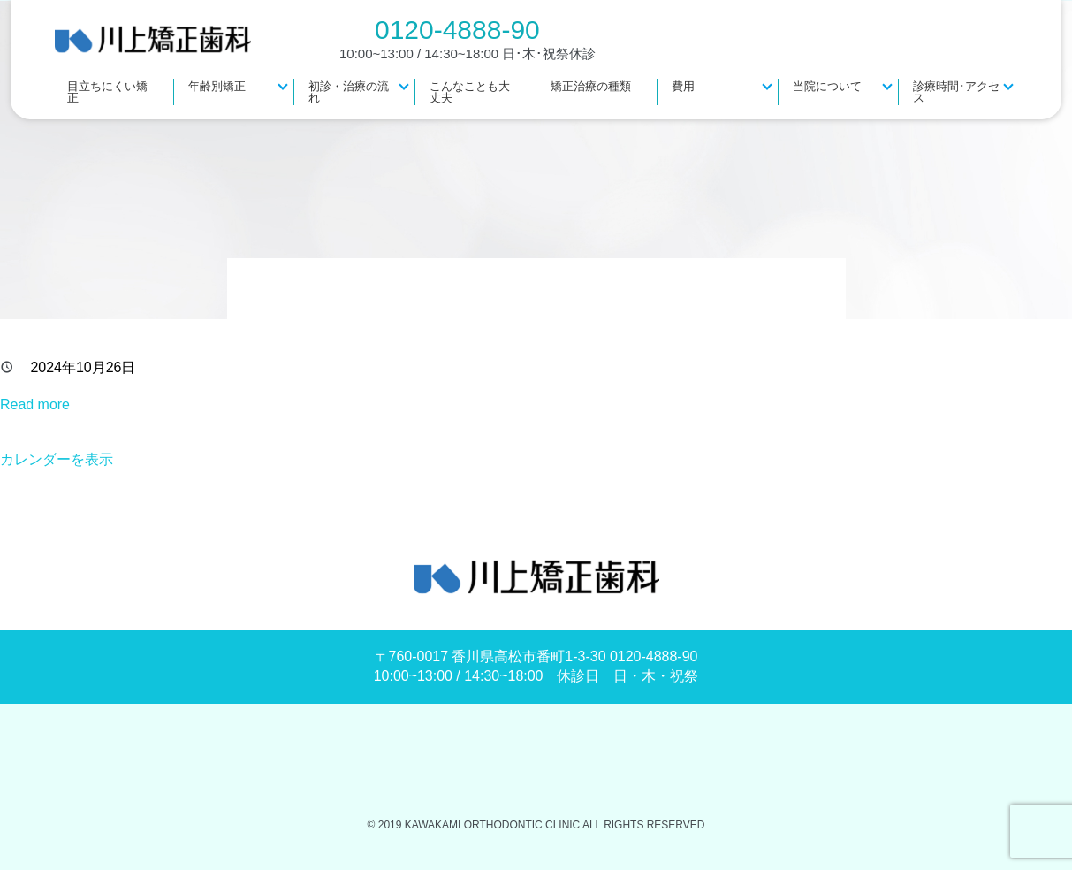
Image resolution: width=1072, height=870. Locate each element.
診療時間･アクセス (956, 92)
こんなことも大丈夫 (470, 92)
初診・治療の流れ (348, 92)
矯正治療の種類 (591, 86)
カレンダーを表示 (56, 459)
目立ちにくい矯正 (107, 92)
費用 (683, 86)
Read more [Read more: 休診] (35, 404)
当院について (827, 86)
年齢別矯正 (217, 86)
